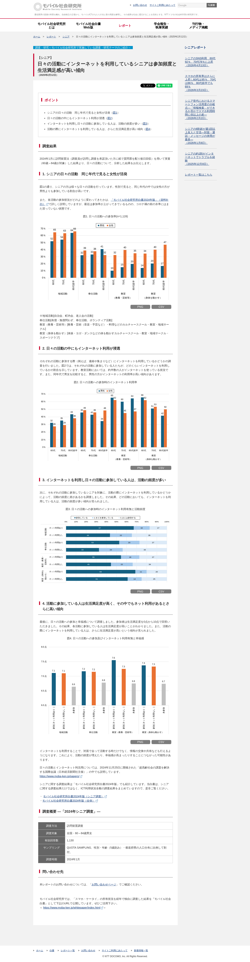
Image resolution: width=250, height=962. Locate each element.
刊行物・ (198, 25)
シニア (66, 36)
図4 (148, 129)
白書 (52, 950)
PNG (140, 306)
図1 (115, 112)
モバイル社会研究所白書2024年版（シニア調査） (73, 796)
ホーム (36, 36)
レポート (125, 25)
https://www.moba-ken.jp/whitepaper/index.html (71, 907)
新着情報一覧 (141, 950)
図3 (145, 123)
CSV (161, 306)
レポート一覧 (68, 950)
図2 (109, 118)
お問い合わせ (140, 5)
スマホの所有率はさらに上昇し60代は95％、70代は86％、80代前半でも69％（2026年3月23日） (200, 83)
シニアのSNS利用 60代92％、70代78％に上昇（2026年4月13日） (200, 62)
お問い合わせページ (104, 884)
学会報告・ (161, 25)
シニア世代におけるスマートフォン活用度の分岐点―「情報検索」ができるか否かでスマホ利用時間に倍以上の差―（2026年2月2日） (200, 109)
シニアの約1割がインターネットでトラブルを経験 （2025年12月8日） (200, 159)
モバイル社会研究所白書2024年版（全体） (68, 800)
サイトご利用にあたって (162, 5)
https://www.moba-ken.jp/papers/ (59, 776)
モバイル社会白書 (88, 25)
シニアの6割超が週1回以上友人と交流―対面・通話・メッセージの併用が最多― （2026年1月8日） (200, 135)
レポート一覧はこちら (198, 174)
